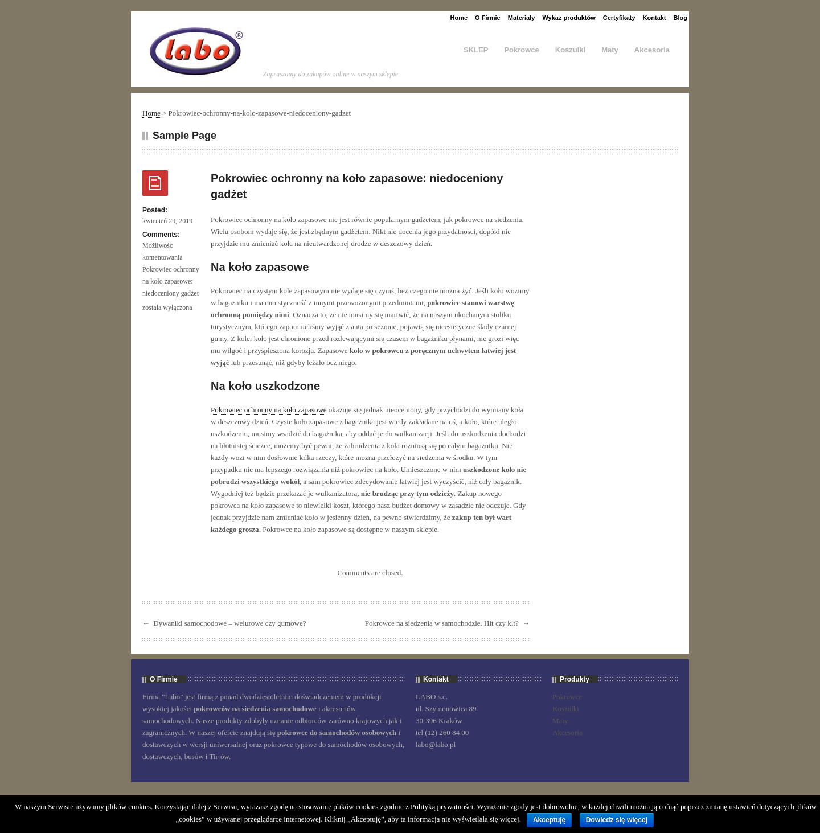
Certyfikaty (619, 17)
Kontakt (654, 17)
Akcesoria (652, 50)
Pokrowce (521, 50)
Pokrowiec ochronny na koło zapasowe (269, 409)
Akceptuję (549, 820)
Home (459, 17)
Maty (609, 50)
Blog (680, 17)
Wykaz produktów (568, 17)
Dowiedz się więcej (616, 820)
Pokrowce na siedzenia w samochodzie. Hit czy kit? (442, 623)
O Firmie (488, 17)
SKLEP (476, 50)
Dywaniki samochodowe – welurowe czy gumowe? (229, 623)
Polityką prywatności (442, 806)
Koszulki (570, 50)
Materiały (521, 17)
